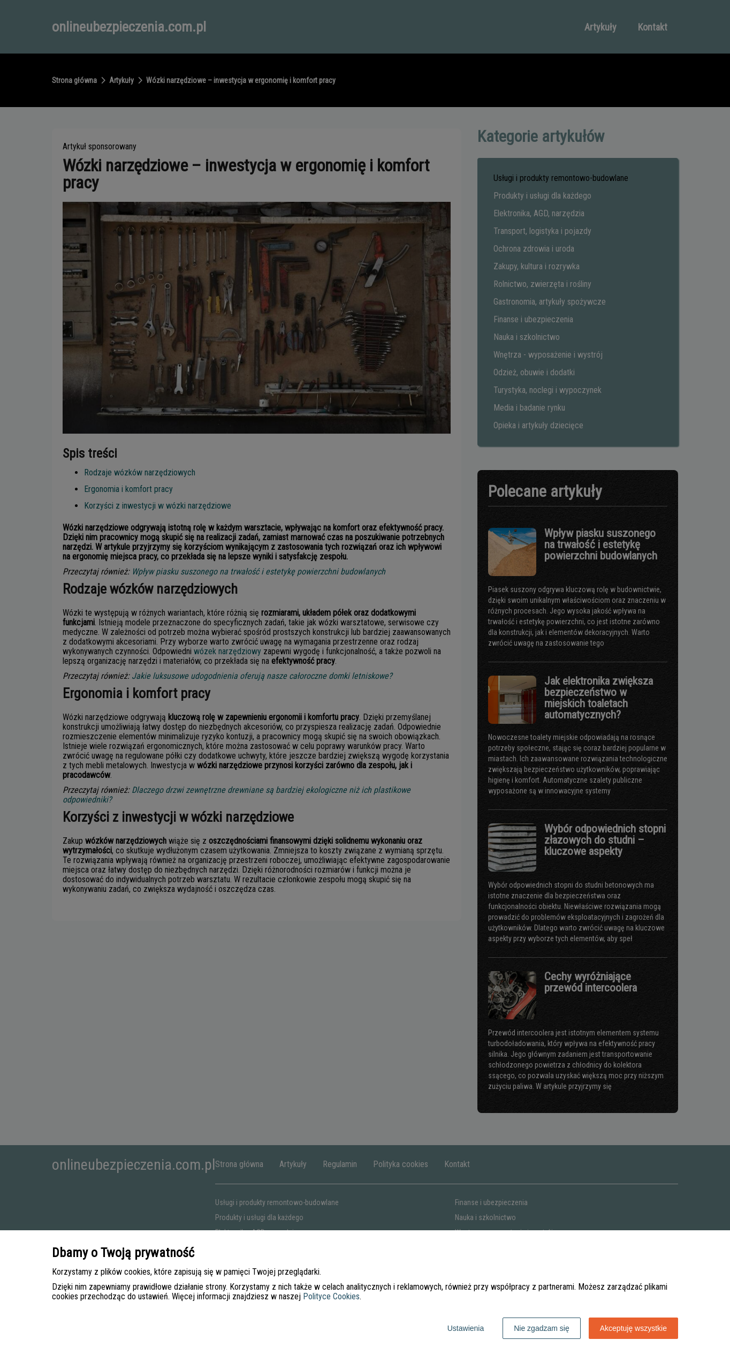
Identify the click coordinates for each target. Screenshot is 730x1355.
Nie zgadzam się (541, 1328)
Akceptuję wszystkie (633, 1328)
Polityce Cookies (331, 1296)
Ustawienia (465, 1328)
